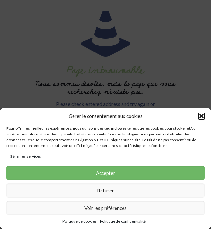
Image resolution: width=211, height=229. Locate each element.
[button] (201, 116)
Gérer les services (25, 156)
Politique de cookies (79, 221)
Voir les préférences (105, 208)
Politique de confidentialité (123, 221)
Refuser (105, 190)
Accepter (105, 173)
